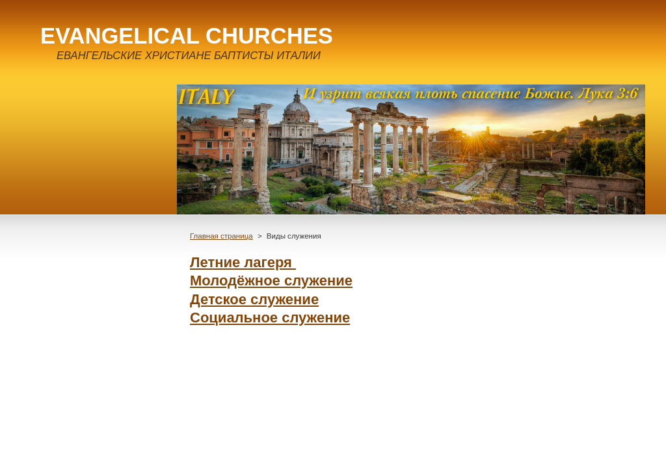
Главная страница (221, 236)
